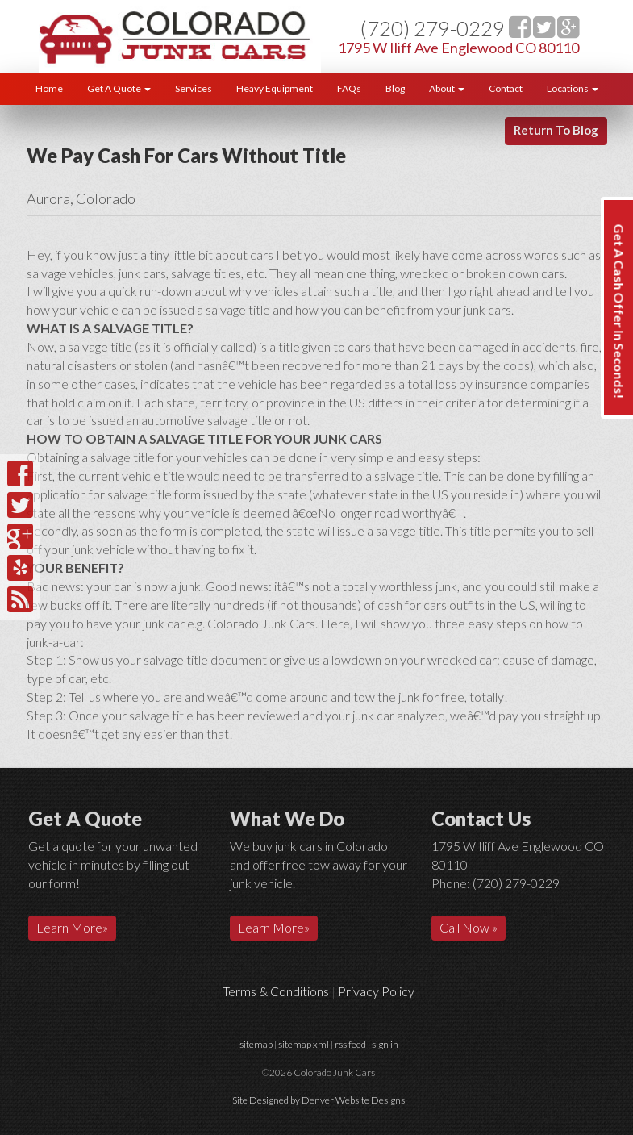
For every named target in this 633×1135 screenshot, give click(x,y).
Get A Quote (119, 88)
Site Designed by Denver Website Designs (318, 1100)
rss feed (350, 1044)
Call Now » (468, 927)
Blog (395, 88)
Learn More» (72, 927)
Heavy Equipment (274, 88)
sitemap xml (303, 1044)
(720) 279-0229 (432, 28)
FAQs (349, 88)
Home (49, 88)
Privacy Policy (376, 991)
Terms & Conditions (276, 991)
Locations (572, 88)
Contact (506, 88)
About (446, 88)
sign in (385, 1044)
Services (193, 88)
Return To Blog (556, 130)
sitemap (256, 1044)
